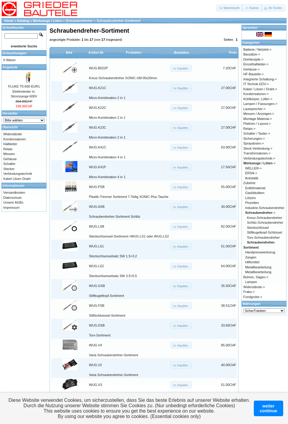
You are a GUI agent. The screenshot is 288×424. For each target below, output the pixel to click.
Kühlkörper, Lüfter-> (257, 99)
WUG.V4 (95, 345)
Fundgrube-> (252, 297)
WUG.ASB (97, 206)
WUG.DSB (97, 325)
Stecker (8, 169)
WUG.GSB (97, 286)
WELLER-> (253, 168)
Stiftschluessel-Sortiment (107, 315)
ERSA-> (251, 173)
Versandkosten (14, 192)
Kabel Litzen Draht (17, 179)
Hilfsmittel (252, 262)
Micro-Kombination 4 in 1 (107, 157)
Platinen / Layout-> (257, 123)
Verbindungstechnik (17, 173)
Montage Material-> (257, 119)
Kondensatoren (14, 139)
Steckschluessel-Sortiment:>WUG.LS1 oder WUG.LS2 (129, 236)
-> (259, 163)
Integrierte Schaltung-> (260, 79)
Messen (9, 154)
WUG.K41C (97, 147)
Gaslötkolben (254, 193)
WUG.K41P (97, 167)
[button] (229, 7)
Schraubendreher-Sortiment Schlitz (114, 216)
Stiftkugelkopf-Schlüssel (264, 232)
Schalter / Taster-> (256, 133)
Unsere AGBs (13, 202)
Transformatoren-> (257, 153)
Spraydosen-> (253, 143)
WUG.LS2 (96, 266)
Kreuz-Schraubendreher (264, 217)
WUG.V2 (95, 365)
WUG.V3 (95, 385)
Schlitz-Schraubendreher (265, 222)
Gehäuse (10, 159)
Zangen (250, 257)
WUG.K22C (97, 107)
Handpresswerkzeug (260, 252)
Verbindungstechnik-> (259, 158)
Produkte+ (134, 52)
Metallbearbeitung (258, 267)
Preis (233, 52)
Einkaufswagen (14, 53)
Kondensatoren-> (256, 94)
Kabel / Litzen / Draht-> (260, 89)
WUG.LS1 (96, 246)
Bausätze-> (251, 54)
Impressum (11, 207)
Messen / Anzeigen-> (258, 113)
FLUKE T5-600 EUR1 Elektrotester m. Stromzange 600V (24, 91)
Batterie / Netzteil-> (257, 49)
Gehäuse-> (251, 69)
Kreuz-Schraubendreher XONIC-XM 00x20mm (123, 78)
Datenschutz (12, 197)
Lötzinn (250, 198)
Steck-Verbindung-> (257, 148)
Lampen (251, 282)
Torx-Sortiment (100, 335)
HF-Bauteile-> (253, 74)
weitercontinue (268, 408)
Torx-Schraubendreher (263, 237)
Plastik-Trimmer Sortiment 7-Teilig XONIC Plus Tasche (129, 197)
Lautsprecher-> (254, 109)
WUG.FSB (96, 305)
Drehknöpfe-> (253, 59)
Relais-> (249, 128)
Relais (8, 149)
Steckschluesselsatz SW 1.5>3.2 (113, 256)
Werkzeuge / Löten (47, 20)
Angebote (10, 67)
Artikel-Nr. (96, 52)
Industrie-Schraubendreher (264, 208)
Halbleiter (10, 144)
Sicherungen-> (254, 138)
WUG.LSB (96, 226)
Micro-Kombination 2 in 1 (107, 98)
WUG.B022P (98, 68)
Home (9, 20)
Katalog (23, 20)
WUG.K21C (97, 88)
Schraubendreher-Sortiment (118, 20)
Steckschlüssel (258, 227)
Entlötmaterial (255, 188)
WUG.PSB (97, 187)
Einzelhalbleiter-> (256, 64)
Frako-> (249, 292)
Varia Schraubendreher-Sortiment (113, 355)
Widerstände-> (254, 287)
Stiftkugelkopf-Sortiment (106, 295)
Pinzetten (252, 203)
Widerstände (12, 134)
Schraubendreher (79, 20)
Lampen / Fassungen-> (260, 104)
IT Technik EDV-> (256, 84)
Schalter (9, 164)
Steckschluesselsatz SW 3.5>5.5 (113, 276)
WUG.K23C (97, 127)
